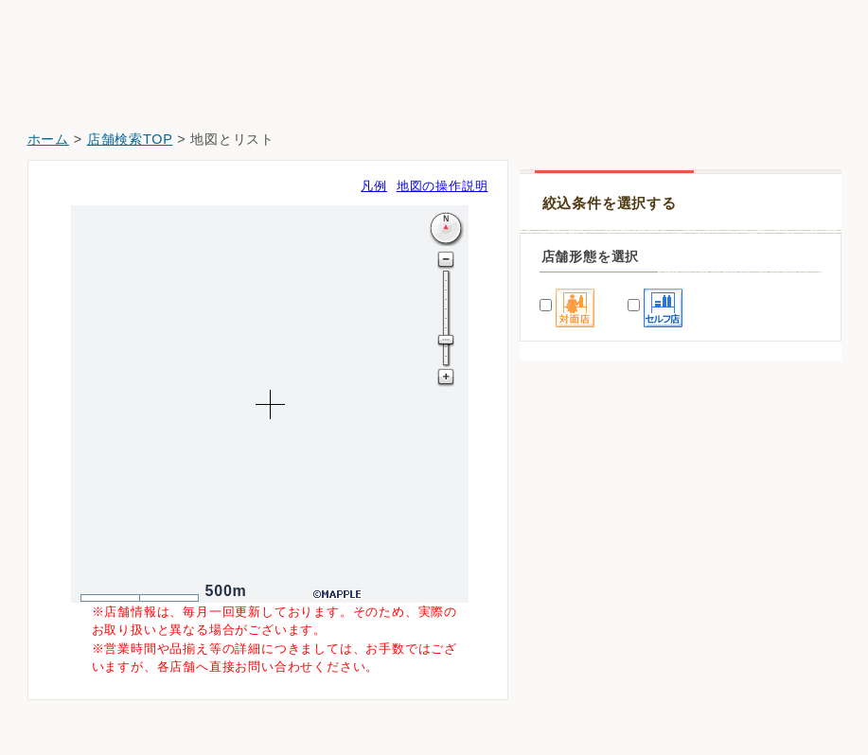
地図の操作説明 (442, 186)
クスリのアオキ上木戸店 (605, 647)
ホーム (48, 139)
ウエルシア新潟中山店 (598, 594)
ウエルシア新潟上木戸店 (605, 700)
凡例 (374, 186)
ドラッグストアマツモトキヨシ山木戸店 (650, 541)
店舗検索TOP (130, 139)
